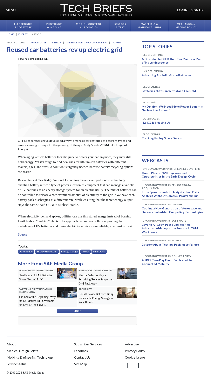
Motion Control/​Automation (89, 26)
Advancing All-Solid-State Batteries (166, 75)
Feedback (81, 351)
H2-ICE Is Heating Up (156, 122)
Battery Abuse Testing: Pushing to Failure (170, 244)
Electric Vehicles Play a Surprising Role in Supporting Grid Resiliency (96, 279)
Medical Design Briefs (22, 351)
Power (116, 42)
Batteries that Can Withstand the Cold (169, 91)
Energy (56, 42)
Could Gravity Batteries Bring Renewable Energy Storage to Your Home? (96, 298)
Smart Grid (99, 251)
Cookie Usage (135, 357)
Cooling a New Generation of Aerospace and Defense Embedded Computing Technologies (172, 210)
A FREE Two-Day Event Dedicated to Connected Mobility (167, 262)
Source (23, 234)
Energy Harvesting (47, 251)
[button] (207, 7)
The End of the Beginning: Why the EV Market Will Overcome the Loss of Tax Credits (37, 301)
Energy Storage (69, 251)
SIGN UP (197, 10)
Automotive (38, 42)
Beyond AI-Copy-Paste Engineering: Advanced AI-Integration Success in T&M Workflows (170, 228)
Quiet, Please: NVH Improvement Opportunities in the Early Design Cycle (169, 174)
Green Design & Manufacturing (86, 42)
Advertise (132, 344)
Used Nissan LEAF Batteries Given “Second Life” (35, 277)
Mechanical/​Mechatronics (186, 26)
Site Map (80, 364)
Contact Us (82, 357)
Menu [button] (11, 10)
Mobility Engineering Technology (30, 357)
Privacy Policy (135, 351)
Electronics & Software (23, 26)
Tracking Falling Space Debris (162, 138)
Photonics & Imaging (54, 26)
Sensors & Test (120, 26)
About (11, 344)
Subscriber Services (88, 344)
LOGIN (182, 10)
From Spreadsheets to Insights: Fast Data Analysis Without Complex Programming (170, 193)
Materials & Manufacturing (149, 26)
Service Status (16, 364)
